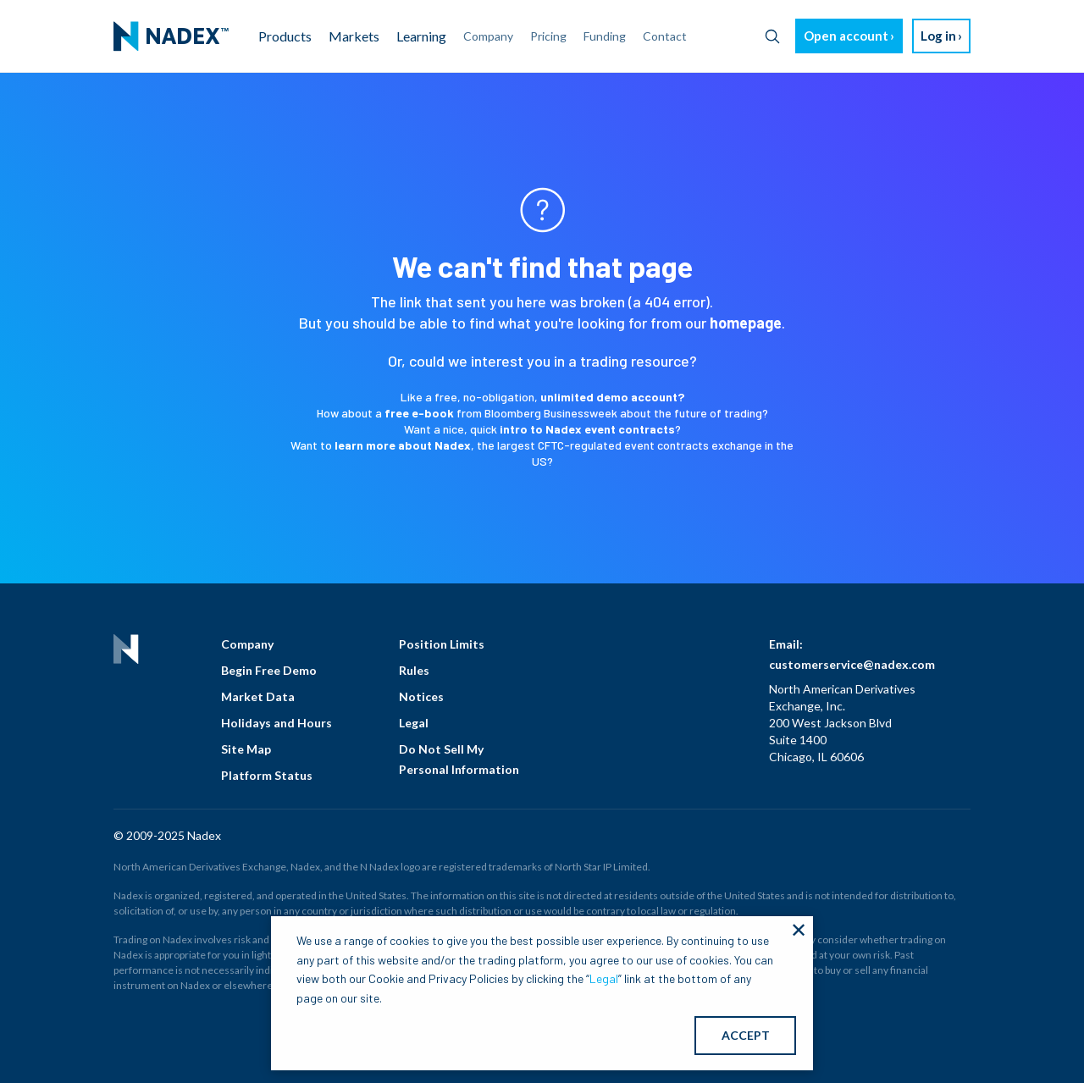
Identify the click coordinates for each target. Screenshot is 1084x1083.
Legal (414, 723)
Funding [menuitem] (604, 36)
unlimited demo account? (612, 397)
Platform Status (266, 775)
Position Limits (441, 644)
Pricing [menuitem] (548, 36)
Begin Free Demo (269, 670)
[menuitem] (171, 36)
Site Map (246, 749)
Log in (938, 35)
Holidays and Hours (276, 723)
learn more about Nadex (403, 445)
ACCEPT (746, 1035)
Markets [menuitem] (354, 36)
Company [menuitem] (488, 36)
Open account (846, 35)
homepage (746, 322)
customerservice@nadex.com (852, 664)
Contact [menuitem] (665, 36)
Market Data (258, 696)
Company (247, 644)
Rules (414, 670)
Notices (421, 696)
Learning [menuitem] (421, 36)
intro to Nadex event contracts (587, 429)
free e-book (419, 413)
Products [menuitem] (285, 36)
